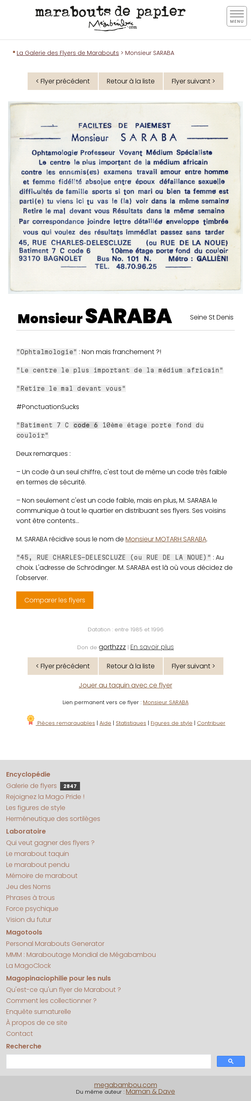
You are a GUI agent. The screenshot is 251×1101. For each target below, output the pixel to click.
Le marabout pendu (37, 864)
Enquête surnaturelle (38, 1011)
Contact (19, 1033)
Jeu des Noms (28, 886)
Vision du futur (29, 919)
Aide (105, 723)
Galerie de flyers (43, 785)
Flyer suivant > (193, 81)
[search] (108, 1062)
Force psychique (32, 908)
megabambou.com (125, 1085)
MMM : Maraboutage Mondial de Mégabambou (81, 954)
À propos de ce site (36, 1022)
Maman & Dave (150, 1091)
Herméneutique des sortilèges (53, 818)
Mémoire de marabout (42, 875)
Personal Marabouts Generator (55, 943)
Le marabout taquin (37, 853)
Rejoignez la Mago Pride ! (45, 796)
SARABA (128, 316)
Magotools (24, 932)
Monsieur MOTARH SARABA (166, 539)
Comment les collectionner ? (51, 1000)
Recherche (23, 1046)
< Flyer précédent (63, 81)
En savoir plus (152, 647)
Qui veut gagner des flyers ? (50, 842)
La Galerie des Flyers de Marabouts (68, 53)
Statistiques (131, 723)
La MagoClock (28, 965)
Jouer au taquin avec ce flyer (125, 685)
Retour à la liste (131, 81)
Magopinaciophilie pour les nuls (58, 978)
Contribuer (211, 723)
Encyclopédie (28, 774)
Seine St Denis (212, 317)
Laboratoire (26, 831)
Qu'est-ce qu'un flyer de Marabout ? (63, 989)
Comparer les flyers (54, 600)
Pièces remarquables (60, 723)
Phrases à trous (30, 897)
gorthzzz (112, 647)
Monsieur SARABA (165, 702)
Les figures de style (35, 807)
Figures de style (172, 723)
